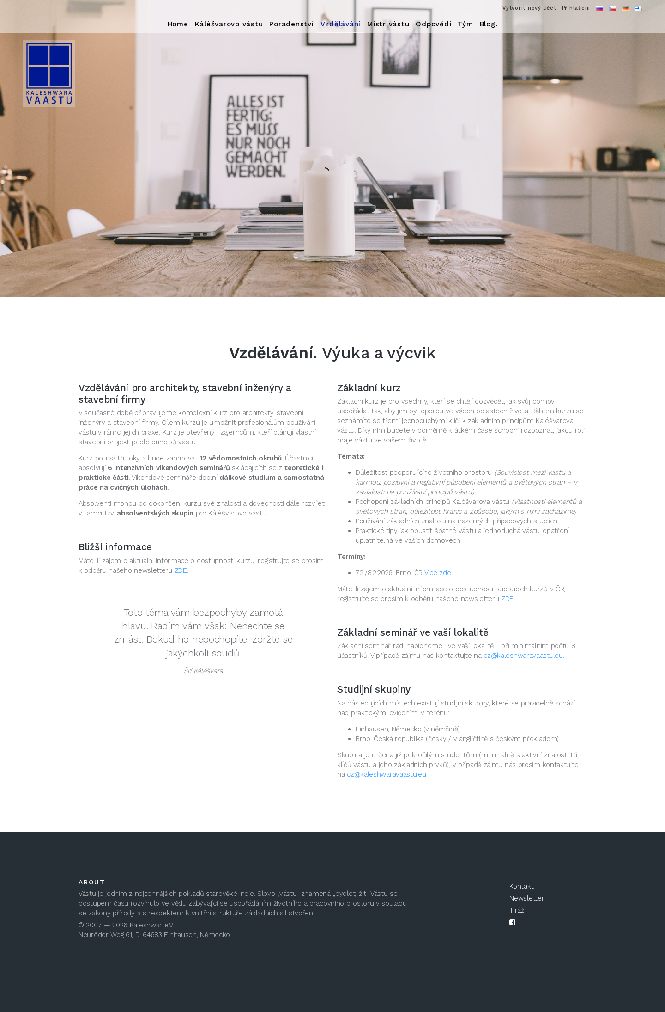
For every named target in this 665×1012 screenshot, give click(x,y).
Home (178, 24)
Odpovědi (433, 24)
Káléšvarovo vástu (229, 24)
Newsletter (526, 898)
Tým (465, 24)
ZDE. (181, 570)
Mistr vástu (388, 24)
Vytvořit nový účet (529, 8)
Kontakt (521, 886)
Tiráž (517, 910)
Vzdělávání (340, 24)
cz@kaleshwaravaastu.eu (523, 655)
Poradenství (291, 24)
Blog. (489, 24)
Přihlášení (576, 8)
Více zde (437, 573)
